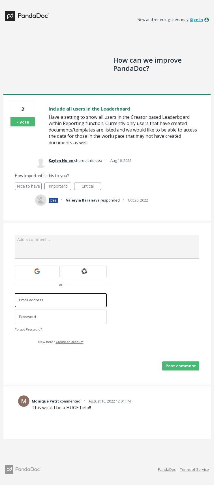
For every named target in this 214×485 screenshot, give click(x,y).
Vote (24, 122)
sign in (196, 19)
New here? (61, 342)
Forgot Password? (28, 329)
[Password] (61, 317)
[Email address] (61, 300)
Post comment (181, 365)
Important (60, 186)
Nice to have (29, 186)
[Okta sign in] (84, 271)
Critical (91, 186)
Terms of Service (194, 469)
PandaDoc (167, 469)
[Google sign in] (37, 271)
